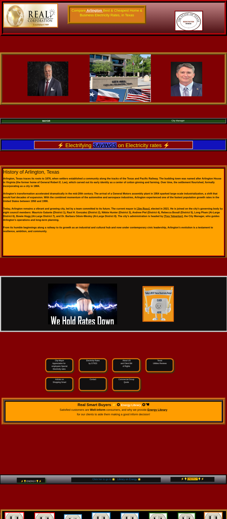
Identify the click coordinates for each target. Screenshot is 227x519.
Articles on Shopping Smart (59, 380)
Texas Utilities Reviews (160, 362)
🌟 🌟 (116, 479)
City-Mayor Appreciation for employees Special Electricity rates (60, 364)
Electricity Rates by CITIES (93, 362)
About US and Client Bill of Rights (126, 363)
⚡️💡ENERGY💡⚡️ (31, 481)
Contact (93, 379)
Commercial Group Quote (126, 380)
